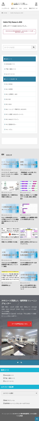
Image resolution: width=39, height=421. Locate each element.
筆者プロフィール (34, 8)
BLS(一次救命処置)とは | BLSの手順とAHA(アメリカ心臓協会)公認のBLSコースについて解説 (10, 220)
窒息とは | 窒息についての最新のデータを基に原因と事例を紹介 (28, 196)
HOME (5, 13)
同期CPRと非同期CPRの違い (10, 242)
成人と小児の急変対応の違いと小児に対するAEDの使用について (28, 287)
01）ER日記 (9, 84)
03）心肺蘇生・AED (11, 94)
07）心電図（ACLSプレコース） (15, 114)
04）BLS (8, 99)
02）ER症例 (9, 89)
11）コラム (9, 129)
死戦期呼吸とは (6, 285)
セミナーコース (10, 74)
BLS (20, 8)
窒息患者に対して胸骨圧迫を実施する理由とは (10, 196)
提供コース (14, 8)
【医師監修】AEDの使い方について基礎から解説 (28, 173)
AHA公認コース (10, 64)
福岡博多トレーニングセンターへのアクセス (17, 403)
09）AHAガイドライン (12, 119)
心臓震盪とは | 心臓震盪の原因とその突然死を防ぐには (28, 218)
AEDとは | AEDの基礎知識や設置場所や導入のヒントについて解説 (10, 264)
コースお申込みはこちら (20, 324)
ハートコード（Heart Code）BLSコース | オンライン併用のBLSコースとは (10, 174)
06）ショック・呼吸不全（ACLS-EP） (16, 109)
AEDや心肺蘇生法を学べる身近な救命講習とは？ (28, 263)
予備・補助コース (11, 69)
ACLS (25, 8)
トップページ (5, 8)
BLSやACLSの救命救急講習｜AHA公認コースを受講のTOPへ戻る (19, 31)
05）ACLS (8, 104)
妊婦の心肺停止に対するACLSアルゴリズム (28, 243)
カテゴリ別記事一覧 (11, 79)
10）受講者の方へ (11, 124)
